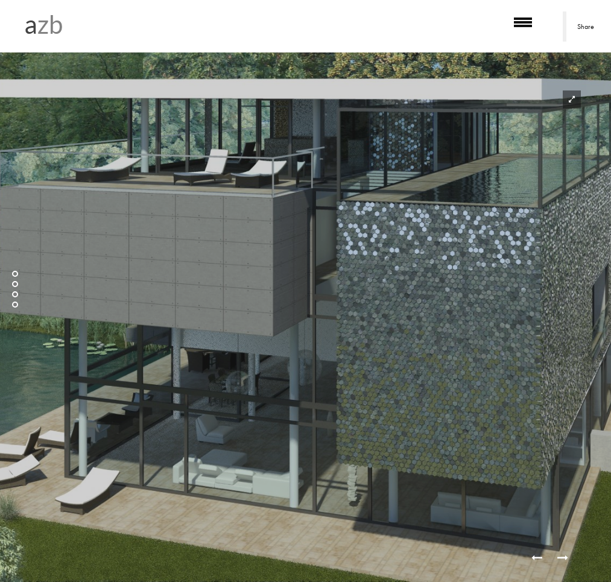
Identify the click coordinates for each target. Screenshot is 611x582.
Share (585, 26)
